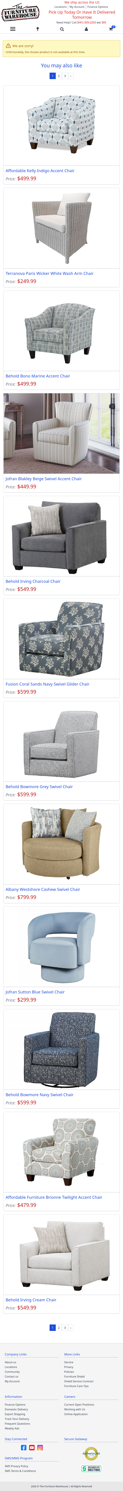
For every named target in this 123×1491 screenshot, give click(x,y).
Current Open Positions (79, 1404)
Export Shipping (15, 1414)
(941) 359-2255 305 (91, 22)
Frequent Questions (17, 1424)
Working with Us (74, 1409)
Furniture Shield (74, 1376)
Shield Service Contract (79, 1381)
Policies (69, 1372)
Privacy (68, 1367)
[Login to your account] (86, 29)
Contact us (11, 1376)
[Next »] (71, 76)
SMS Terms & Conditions (20, 1471)
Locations (60, 7)
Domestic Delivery (16, 1409)
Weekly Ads (12, 1428)
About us (10, 1362)
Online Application (76, 1414)
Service (68, 1362)
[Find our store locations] (38, 29)
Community (12, 1372)
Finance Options (97, 7)
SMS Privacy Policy (16, 1466)
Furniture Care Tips (76, 1386)
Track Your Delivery (17, 1419)
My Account (77, 7)
